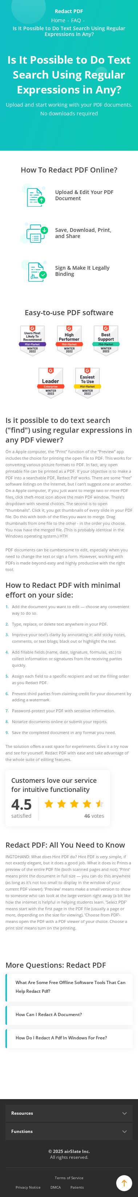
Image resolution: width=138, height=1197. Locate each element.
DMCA (55, 1187)
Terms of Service (69, 1177)
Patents (77, 1187)
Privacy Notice (28, 1187)
